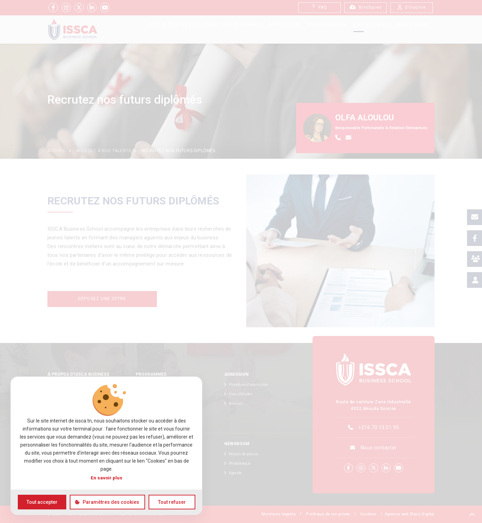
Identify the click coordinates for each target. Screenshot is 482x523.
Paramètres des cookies (111, 502)
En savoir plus (106, 477)
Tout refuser (172, 502)
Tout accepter (42, 502)
